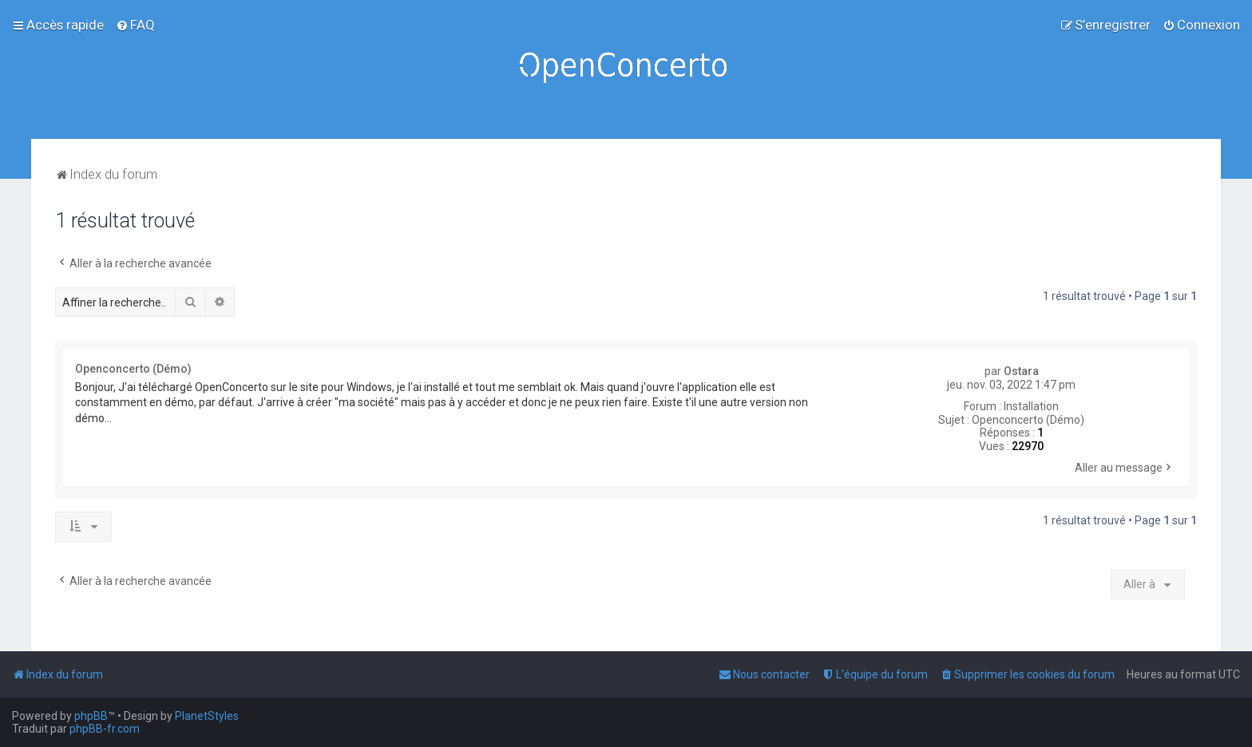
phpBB (91, 715)
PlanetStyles (207, 715)
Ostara (1021, 371)
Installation (1031, 406)
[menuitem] (135, 25)
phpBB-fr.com (104, 728)
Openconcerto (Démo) (1028, 419)
